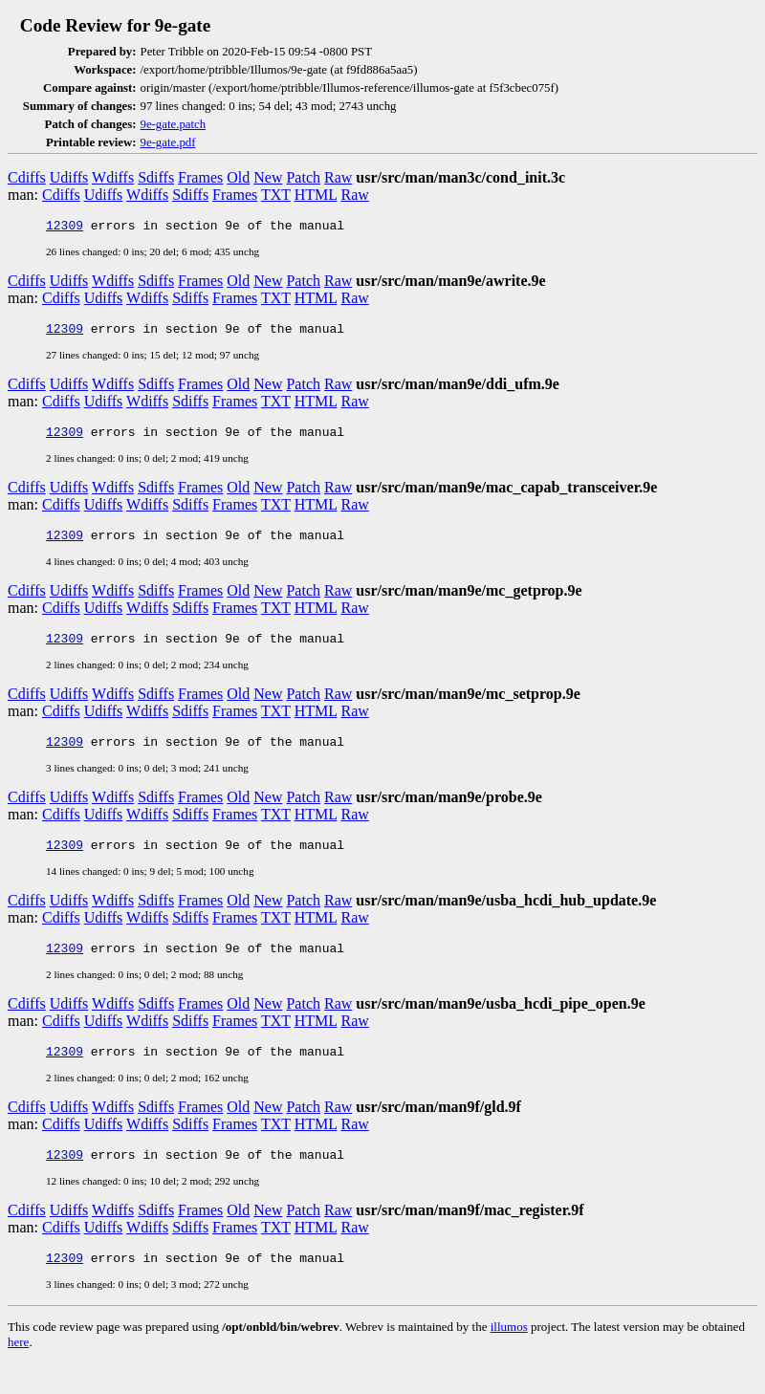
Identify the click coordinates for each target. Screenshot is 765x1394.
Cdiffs (27, 177)
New (267, 177)
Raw (338, 177)
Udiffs (69, 177)
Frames (200, 177)
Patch (303, 177)
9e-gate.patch (174, 124)
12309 (64, 227)
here (18, 1373)
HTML (316, 194)
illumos (509, 1358)
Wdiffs (113, 177)
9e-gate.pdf (168, 142)
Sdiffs (156, 177)
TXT (276, 194)
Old (238, 177)
